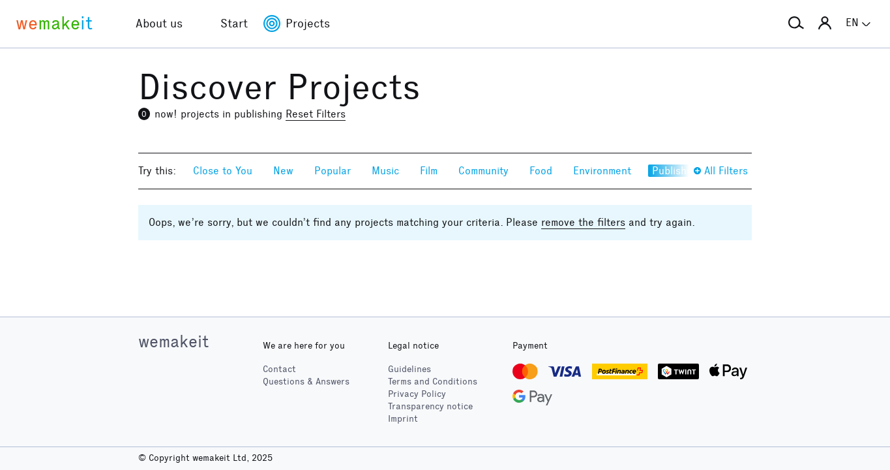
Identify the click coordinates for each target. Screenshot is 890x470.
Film (429, 170)
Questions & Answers (306, 381)
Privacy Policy (417, 394)
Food (540, 170)
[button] (796, 23)
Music (385, 170)
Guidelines (409, 369)
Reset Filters (316, 114)
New (283, 170)
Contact (279, 369)
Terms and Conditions (432, 381)
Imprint (403, 418)
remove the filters (583, 222)
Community (483, 170)
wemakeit (173, 341)
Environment (602, 170)
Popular (332, 170)
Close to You (222, 170)
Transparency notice (430, 406)
